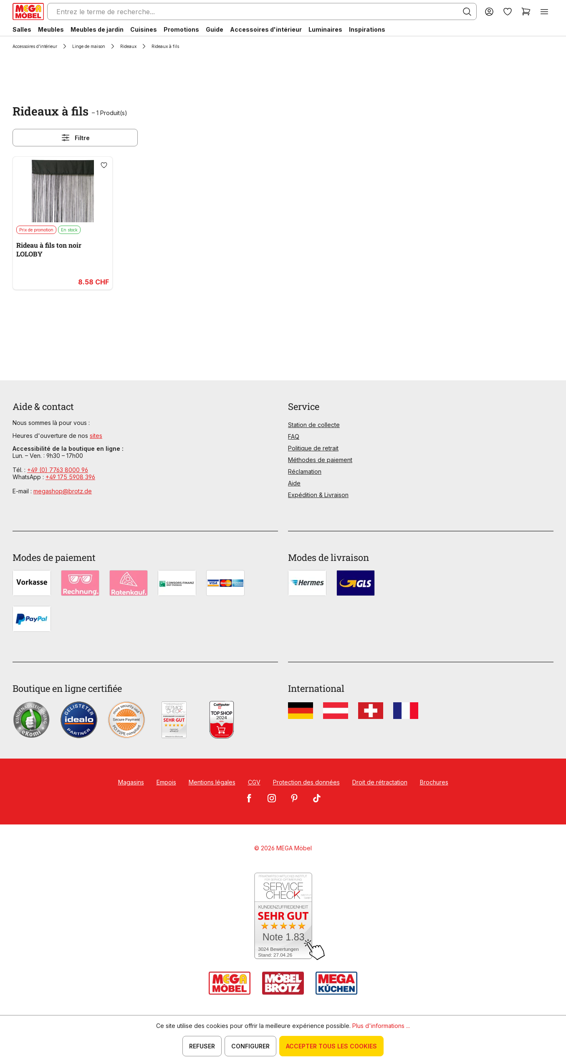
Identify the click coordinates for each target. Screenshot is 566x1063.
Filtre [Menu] (75, 138)
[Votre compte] (489, 11)
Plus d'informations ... (381, 1025)
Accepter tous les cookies (331, 1046)
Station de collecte (314, 424)
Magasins (131, 782)
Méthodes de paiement (320, 459)
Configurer (250, 1046)
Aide (294, 483)
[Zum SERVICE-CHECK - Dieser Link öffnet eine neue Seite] (283, 916)
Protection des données (306, 782)
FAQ (293, 436)
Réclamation (304, 471)
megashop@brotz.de (62, 491)
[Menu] (544, 11)
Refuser (202, 1046)
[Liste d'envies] (507, 11)
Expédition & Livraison (318, 494)
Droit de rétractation (379, 782)
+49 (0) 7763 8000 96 (57, 469)
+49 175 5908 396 (70, 476)
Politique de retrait (313, 448)
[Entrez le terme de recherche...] (262, 11)
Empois (166, 782)
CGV (254, 782)
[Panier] (526, 11)
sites (96, 435)
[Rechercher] (467, 12)
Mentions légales (212, 782)
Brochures (434, 782)
